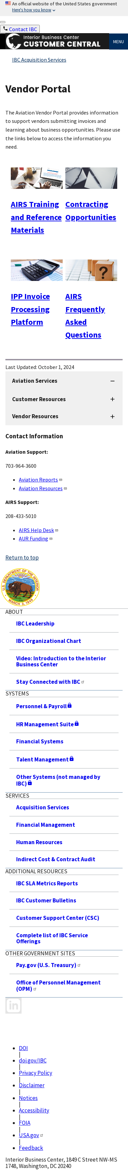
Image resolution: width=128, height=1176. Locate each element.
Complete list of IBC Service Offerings (52, 938)
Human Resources (39, 842)
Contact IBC (23, 29)
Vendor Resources (35, 416)
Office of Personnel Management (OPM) (58, 986)
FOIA (24, 1122)
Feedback (31, 1148)
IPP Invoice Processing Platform (30, 309)
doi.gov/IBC (32, 1060)
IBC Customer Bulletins (46, 900)
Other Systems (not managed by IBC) (58, 780)
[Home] (57, 47)
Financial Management (45, 824)
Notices (28, 1098)
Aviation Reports (41, 479)
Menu (118, 42)
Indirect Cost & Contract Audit (55, 859)
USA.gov (31, 1135)
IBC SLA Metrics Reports (47, 883)
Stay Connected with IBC (50, 681)
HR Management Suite (47, 724)
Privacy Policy (35, 1073)
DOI (23, 1048)
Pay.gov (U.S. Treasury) (48, 965)
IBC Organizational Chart (48, 641)
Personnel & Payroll (44, 706)
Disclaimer (31, 1085)
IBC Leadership (35, 623)
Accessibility (34, 1110)
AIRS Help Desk (39, 530)
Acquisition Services (42, 807)
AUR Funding (36, 538)
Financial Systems (39, 741)
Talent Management (45, 759)
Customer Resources (39, 399)
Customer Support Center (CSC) (57, 918)
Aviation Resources (43, 488)
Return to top (22, 557)
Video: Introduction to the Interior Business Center (61, 661)
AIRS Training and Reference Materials (36, 217)
